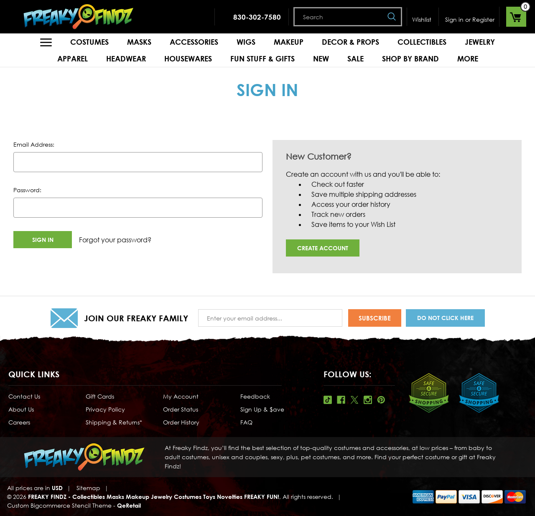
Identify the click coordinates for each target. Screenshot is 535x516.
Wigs (246, 41)
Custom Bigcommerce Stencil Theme (59, 505)
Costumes (89, 41)
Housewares (188, 58)
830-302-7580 (257, 17)
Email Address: (33, 144)
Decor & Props (350, 41)
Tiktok (328, 400)
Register (483, 19)
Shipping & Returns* (114, 422)
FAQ (246, 422)
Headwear (126, 58)
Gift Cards (100, 396)
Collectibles (421, 41)
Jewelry (480, 41)
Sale (355, 58)
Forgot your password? (115, 240)
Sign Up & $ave (262, 409)
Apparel (72, 58)
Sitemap (88, 487)
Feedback (255, 396)
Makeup (288, 41)
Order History (181, 422)
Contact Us (24, 396)
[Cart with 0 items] (516, 17)
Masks (139, 41)
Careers (19, 422)
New (321, 58)
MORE (467, 58)
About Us (21, 409)
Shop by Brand (410, 58)
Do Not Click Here (445, 317)
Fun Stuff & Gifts (262, 58)
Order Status (180, 409)
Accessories (194, 41)
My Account (181, 396)
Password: (27, 189)
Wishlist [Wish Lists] (421, 19)
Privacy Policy (105, 409)
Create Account (322, 248)
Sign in (454, 19)
